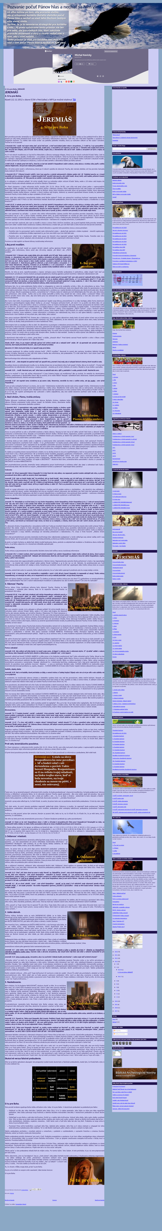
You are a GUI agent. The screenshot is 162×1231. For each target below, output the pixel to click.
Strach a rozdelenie (118, 350)
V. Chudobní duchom (118, 747)
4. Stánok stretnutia (118, 698)
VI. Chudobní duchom (119, 750)
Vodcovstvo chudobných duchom (122, 758)
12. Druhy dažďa (117, 646)
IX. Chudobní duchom (119, 764)
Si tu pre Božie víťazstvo (119, 565)
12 (117, 997)
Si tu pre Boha (116, 570)
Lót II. (114, 450)
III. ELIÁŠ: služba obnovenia (120, 801)
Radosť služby (117, 579)
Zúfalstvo (115, 342)
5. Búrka (115, 388)
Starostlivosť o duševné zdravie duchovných (125, 137)
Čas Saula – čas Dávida (119, 546)
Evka (114, 1019)
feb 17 (120, 976)
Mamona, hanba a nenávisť (120, 344)
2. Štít (114, 380)
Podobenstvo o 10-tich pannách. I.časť (123, 436)
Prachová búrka (117, 336)
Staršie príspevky (99, 1200)
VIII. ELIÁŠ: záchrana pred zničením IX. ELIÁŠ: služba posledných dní (131, 812)
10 (117, 990)
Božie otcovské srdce (119, 183)
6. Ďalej (115, 629)
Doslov (115, 657)
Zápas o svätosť (117, 433)
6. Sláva (115, 391)
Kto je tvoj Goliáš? (118, 532)
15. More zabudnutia (118, 654)
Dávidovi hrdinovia (118, 537)
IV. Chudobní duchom (119, 744)
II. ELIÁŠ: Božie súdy (118, 798)
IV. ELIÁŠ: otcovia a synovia (120, 804)
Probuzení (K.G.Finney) (119, 1086)
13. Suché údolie (117, 648)
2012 (116, 958)
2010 (116, 952)
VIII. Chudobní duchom (119, 761)
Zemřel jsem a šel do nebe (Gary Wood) (124, 1103)
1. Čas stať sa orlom (118, 845)
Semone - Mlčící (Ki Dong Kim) (121, 1109)
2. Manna (115, 692)
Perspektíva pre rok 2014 (120, 241)
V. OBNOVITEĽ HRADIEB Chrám (121, 508)
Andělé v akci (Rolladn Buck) (120, 1100)
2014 (116, 1001)
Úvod (114, 374)
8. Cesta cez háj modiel (119, 397)
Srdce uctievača (117, 896)
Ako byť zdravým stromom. (120, 230)
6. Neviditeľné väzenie (119, 706)
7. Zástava (115, 394)
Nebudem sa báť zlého (119, 543)
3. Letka (115, 851)
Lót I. (114, 447)
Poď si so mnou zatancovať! (121, 899)
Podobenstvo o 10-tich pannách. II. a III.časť (125, 439)
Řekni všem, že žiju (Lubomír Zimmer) (123, 1106)
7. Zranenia (116, 632)
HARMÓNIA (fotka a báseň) (120, 913)
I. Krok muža (116, 491)
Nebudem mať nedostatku (120, 540)
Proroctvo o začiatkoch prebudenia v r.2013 (125, 261)
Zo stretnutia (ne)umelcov (120, 918)
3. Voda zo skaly (117, 695)
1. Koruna (115, 377)
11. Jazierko (116, 643)
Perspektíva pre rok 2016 (120, 227)
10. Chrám (115, 402)
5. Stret (115, 626)
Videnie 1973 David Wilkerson (121, 264)
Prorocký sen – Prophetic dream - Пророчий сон (126, 258)
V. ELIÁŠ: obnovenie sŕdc (119, 807)
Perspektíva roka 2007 (119, 250)
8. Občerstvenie (117, 634)
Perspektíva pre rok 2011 (120, 233)
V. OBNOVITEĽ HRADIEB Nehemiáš (122, 502)
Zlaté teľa (115, 464)
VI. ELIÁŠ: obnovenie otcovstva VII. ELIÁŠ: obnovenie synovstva (130, 809)
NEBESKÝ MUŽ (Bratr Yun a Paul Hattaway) (124, 1089)
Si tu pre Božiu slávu (118, 562)
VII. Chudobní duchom (119, 753)
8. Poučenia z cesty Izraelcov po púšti (123, 712)
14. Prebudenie (117, 413)
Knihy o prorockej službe (119, 191)
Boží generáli (116, 529)
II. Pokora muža (117, 494)
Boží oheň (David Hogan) (120, 1097)
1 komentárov (24, 1190)
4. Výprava (115, 623)
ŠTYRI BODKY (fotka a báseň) (121, 915)
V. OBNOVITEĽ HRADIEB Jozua (121, 505)
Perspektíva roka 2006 (119, 247)
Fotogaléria (116, 902)
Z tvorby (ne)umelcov (118, 924)
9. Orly (114, 637)
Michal (12, 1193)
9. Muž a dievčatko (118, 399)
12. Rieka (115, 408)
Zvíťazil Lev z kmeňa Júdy (120, 461)
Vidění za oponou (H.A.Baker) (121, 1095)
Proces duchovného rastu (120, 186)
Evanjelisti (115, 140)
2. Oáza (115, 618)
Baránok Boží (116, 459)
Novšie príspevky (9, 1200)
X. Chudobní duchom (118, 767)
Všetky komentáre (119, 1034)
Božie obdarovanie (118, 576)
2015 (116, 1004)
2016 (116, 1008)
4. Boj (114, 385)
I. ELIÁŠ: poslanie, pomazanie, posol (123, 796)
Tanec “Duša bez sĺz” (118, 921)
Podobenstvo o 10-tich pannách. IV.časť (124, 442)
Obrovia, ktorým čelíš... (119, 535)
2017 (116, 1011)
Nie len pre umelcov (118, 904)
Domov (55, 1200)
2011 (116, 955)
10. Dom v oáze (117, 640)
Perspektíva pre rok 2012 (120, 236)
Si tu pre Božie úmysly (119, 573)
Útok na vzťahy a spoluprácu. (121, 267)
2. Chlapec (115, 848)
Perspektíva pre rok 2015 (120, 244)
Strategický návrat (118, 568)
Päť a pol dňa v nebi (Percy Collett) (122, 1092)
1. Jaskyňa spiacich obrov (120, 615)
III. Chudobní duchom (119, 741)
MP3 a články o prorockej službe (122, 194)
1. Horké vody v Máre (119, 690)
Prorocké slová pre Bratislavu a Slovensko (124, 255)
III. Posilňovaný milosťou (119, 497)
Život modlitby (117, 189)
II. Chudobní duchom (118, 739)
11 (117, 994)
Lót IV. (114, 456)
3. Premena (116, 620)
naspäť (115, 197)
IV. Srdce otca (116, 499)
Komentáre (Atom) (21, 1204)
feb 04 (120, 970)
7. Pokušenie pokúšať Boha (120, 709)
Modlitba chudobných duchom (121, 755)
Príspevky (117, 1030)
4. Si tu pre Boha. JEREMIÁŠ (15, 89)
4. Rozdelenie (116, 853)
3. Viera (115, 383)
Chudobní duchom (118, 730)
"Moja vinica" (116, 135)
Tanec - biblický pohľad (119, 893)
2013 (116, 961)
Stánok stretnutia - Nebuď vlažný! (122, 701)
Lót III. (114, 453)
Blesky (114, 347)
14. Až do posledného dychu (121, 651)
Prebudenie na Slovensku (120, 253)
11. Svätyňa (116, 405)
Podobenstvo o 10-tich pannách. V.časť (123, 445)
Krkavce (115, 333)
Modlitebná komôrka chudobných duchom (125, 769)
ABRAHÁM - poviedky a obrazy (121, 907)
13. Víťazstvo (116, 410)
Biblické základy (117, 180)
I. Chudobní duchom (118, 736)
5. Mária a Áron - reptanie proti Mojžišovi (124, 704)
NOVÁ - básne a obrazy (119, 910)
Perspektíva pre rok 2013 (120, 239)
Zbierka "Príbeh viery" (119, 927)
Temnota (115, 339)
